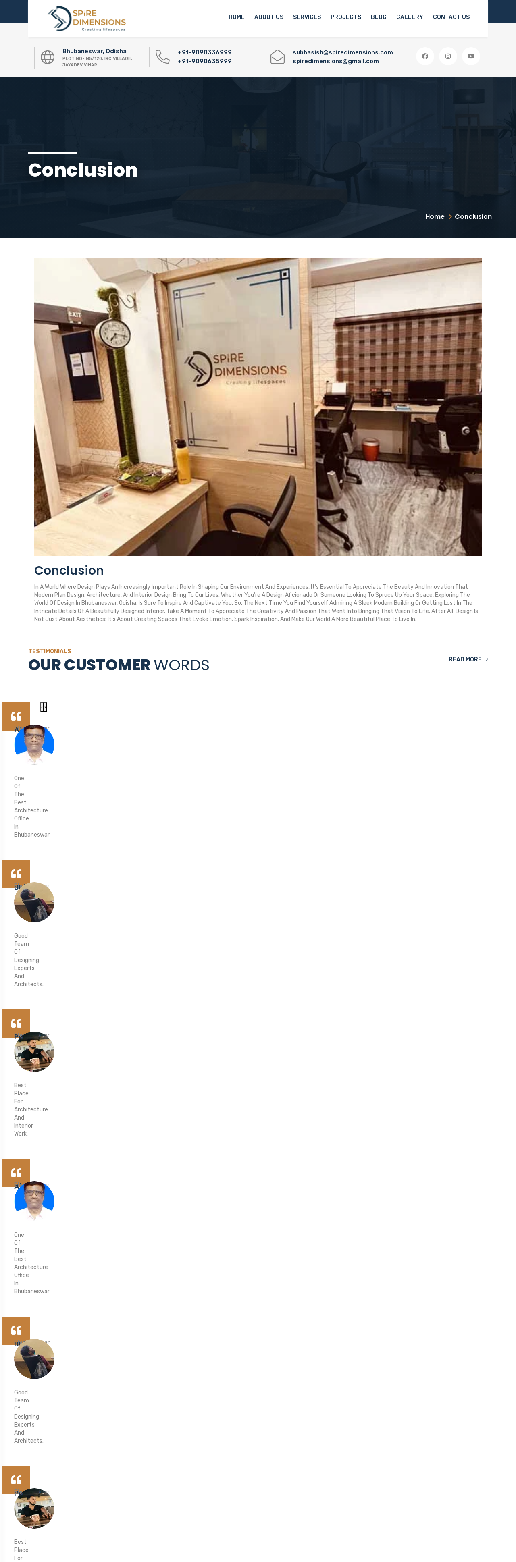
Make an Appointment (430, 1258)
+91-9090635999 (205, 61)
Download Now (379, 1440)
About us (268, 17)
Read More (468, 659)
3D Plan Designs (215, 1386)
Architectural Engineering (227, 1464)
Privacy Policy (212, 1484)
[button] (453, 1390)
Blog (379, 17)
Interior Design (213, 1405)
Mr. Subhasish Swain (321, 1512)
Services (307, 17)
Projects (346, 17)
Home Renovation (217, 1445)
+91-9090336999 (205, 52)
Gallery (409, 17)
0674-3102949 (53, 1451)
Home (237, 17)
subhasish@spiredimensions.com (343, 52)
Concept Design (215, 1366)
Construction (211, 1425)
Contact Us (451, 17)
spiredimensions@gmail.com (336, 61)
